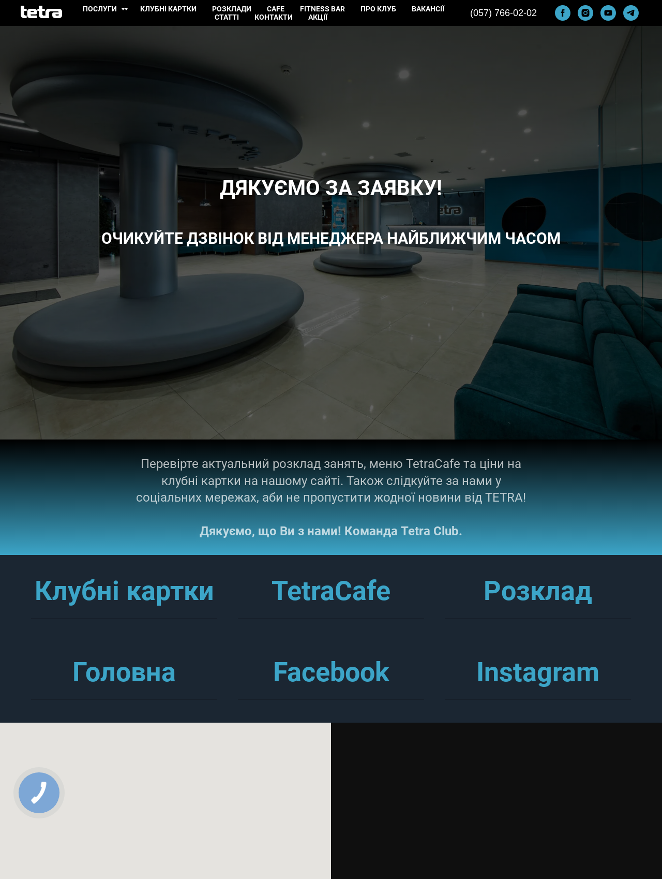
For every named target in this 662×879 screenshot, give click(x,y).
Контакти (273, 17)
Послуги (100, 9)
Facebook (331, 672)
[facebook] (562, 13)
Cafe (275, 9)
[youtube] (608, 13)
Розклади (231, 9)
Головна (124, 672)
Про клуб (378, 9)
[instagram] (585, 13)
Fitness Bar (322, 9)
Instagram (537, 672)
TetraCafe (331, 591)
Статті (227, 17)
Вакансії (428, 9)
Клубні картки (168, 9)
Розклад (538, 591)
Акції (317, 17)
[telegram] (631, 13)
